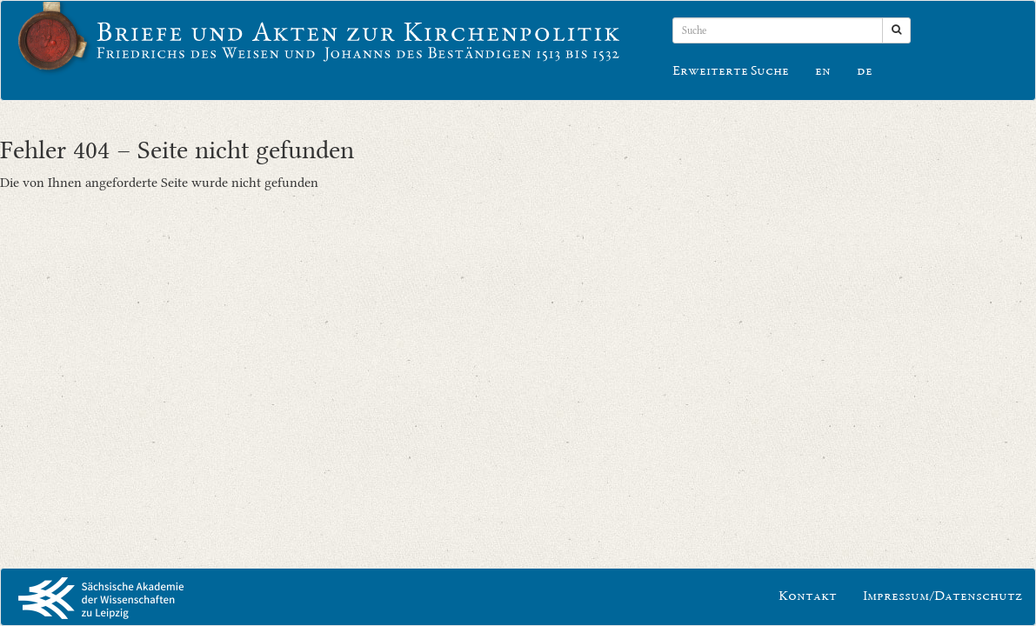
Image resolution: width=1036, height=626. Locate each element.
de (864, 72)
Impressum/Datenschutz (942, 597)
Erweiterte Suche (730, 72)
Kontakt (808, 597)
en (823, 72)
